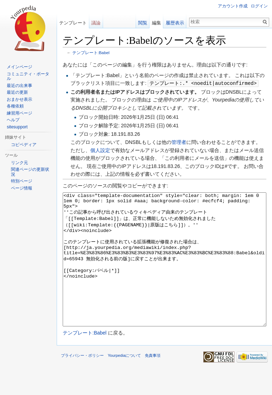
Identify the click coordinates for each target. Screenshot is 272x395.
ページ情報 (21, 188)
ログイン (259, 6)
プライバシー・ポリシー (82, 381)
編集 (156, 22)
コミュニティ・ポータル (28, 76)
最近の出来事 (19, 85)
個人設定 (100, 150)
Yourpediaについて (124, 381)
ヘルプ (13, 119)
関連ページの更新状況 (30, 172)
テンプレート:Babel (90, 52)
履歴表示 (175, 22)
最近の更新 (17, 92)
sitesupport (17, 126)
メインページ (19, 66)
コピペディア (23, 144)
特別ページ (21, 181)
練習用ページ (19, 113)
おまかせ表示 (19, 99)
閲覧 (142, 22)
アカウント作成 (233, 6)
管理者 (178, 142)
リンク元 (19, 162)
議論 (96, 22)
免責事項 (152, 381)
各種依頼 (15, 106)
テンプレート (73, 22)
